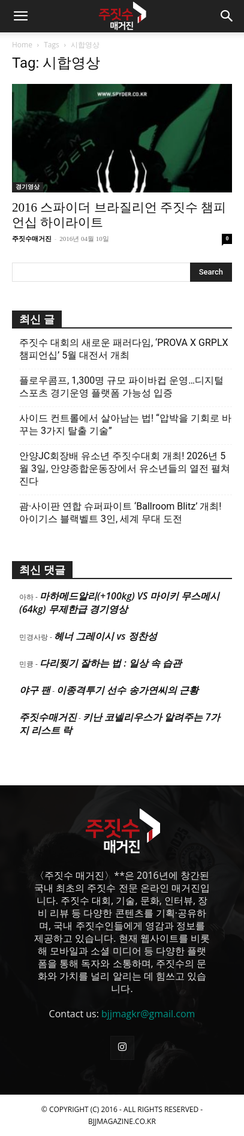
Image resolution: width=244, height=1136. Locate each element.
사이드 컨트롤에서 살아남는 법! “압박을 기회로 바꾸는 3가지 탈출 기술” (125, 424)
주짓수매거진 (32, 238)
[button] (20, 16)
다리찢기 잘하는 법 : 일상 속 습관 (111, 663)
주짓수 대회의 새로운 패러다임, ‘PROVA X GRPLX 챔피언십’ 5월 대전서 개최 (123, 349)
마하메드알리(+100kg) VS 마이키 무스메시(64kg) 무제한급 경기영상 (119, 602)
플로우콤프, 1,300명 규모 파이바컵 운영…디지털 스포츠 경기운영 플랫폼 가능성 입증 (121, 387)
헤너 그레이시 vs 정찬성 (105, 636)
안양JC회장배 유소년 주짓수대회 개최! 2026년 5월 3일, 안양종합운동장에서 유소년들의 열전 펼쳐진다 (124, 468)
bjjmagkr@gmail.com (148, 1013)
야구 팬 (34, 690)
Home (22, 45)
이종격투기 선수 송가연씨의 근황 (127, 690)
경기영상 (28, 186)
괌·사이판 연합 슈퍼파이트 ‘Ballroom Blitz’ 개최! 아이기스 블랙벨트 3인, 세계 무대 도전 (120, 513)
